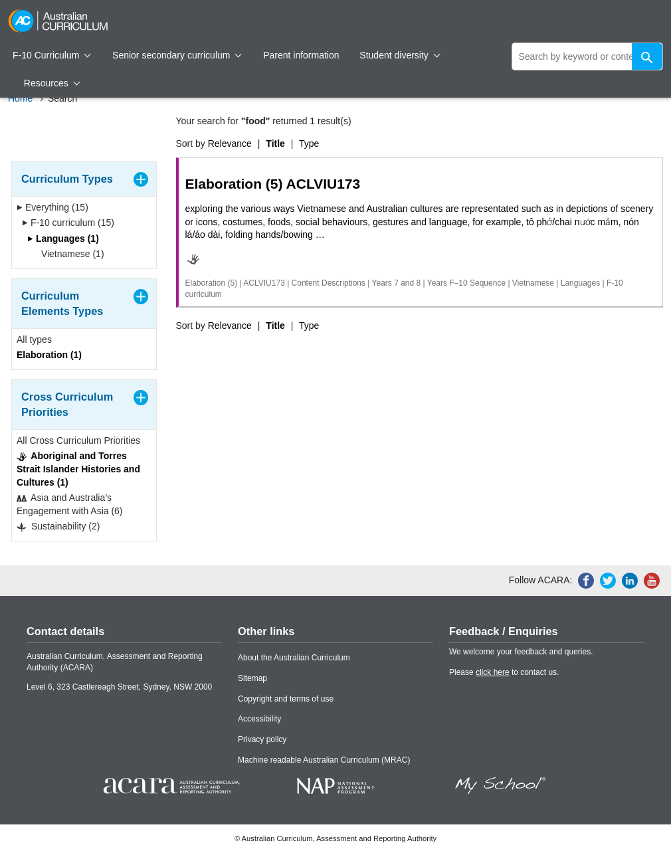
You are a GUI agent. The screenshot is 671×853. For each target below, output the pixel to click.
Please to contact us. (504, 672)
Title (275, 143)
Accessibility (259, 718)
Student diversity (399, 55)
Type (309, 143)
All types (34, 339)
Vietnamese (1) (68, 253)
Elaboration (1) (49, 354)
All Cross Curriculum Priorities (78, 440)
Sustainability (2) (58, 526)
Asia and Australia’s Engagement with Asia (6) (70, 504)
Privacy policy (262, 739)
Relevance (230, 143)
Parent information (301, 55)
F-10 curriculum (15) (68, 222)
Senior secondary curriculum (177, 55)
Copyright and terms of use (286, 699)
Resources (52, 83)
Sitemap (252, 678)
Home (20, 98)
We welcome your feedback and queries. (521, 651)
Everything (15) (52, 207)
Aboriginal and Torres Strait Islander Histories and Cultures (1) (78, 468)
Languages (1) (63, 238)
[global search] (587, 56)
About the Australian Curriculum (294, 657)
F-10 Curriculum (52, 55)
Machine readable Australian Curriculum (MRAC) (324, 760)
